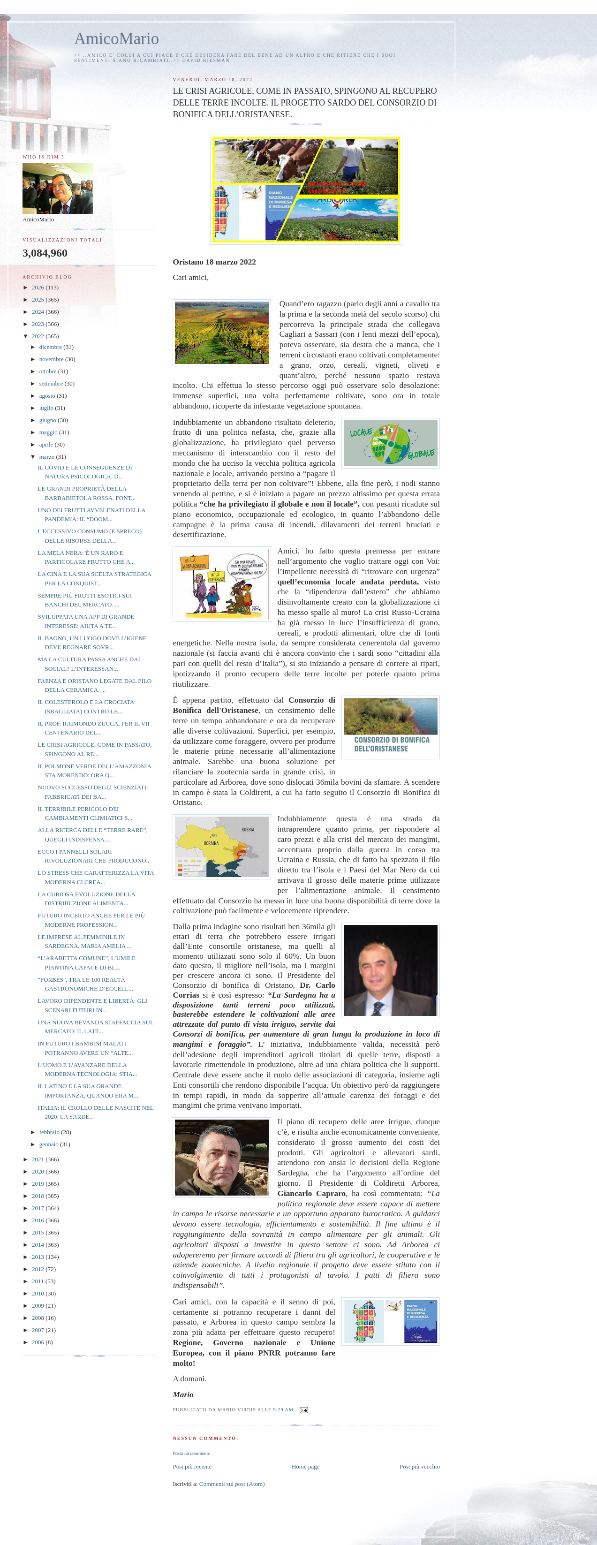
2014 (38, 1244)
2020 (38, 1171)
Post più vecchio (420, 1466)
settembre (52, 383)
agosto (48, 395)
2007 (38, 1329)
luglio (47, 407)
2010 (38, 1293)
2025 (38, 299)
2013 (38, 1256)
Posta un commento (191, 1453)
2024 (38, 311)
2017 (38, 1208)
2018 (38, 1195)
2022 (38, 336)
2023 (38, 323)
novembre (52, 359)
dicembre (51, 346)
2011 (38, 1281)
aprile (47, 444)
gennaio (49, 1144)
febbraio (50, 1132)
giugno (48, 420)
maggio (49, 432)
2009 (38, 1305)
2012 (38, 1268)
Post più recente (192, 1466)
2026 (38, 287)
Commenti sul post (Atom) (232, 1483)
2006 (38, 1342)
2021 (38, 1159)
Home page (306, 1466)
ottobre (48, 371)
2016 (38, 1220)
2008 (38, 1317)
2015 (38, 1232)
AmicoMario (116, 39)
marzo (47, 456)
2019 (38, 1183)
